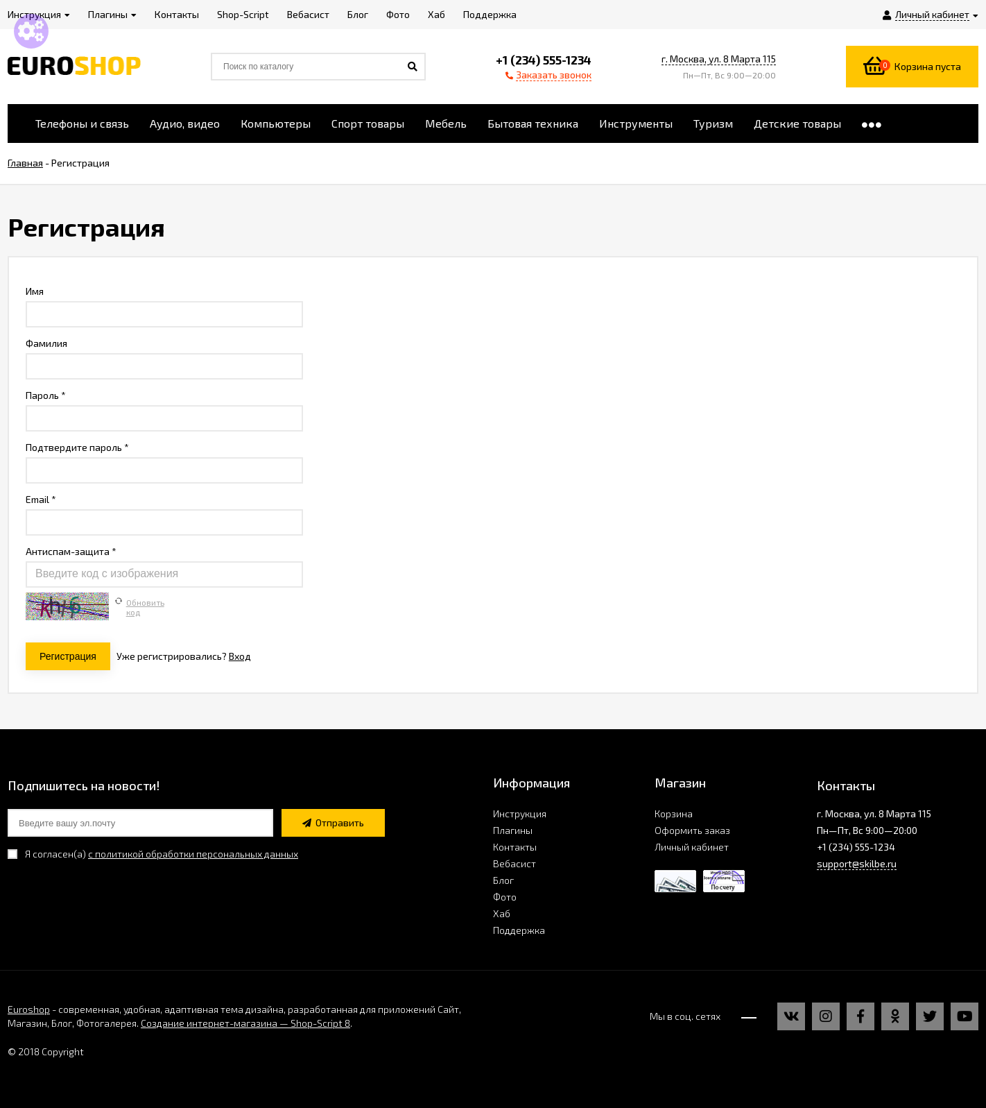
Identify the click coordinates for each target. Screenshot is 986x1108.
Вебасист (514, 863)
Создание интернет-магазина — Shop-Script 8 (245, 1023)
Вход (240, 656)
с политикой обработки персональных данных (193, 854)
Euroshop (29, 1009)
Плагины (513, 830)
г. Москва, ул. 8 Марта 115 (718, 59)
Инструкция (519, 813)
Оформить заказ (692, 830)
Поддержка (519, 930)
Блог (503, 880)
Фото (505, 897)
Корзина (674, 813)
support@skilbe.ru (857, 863)
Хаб (501, 913)
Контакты (515, 847)
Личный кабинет (692, 847)
